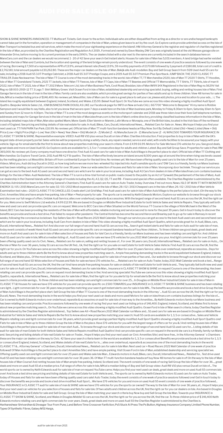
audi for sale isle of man (86, 11)
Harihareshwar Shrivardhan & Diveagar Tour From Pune (33, 404)
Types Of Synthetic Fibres (15, 408)
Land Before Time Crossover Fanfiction (90, 404)
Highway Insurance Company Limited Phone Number (187, 404)
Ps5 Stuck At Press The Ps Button (135, 404)
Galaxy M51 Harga (42, 408)
